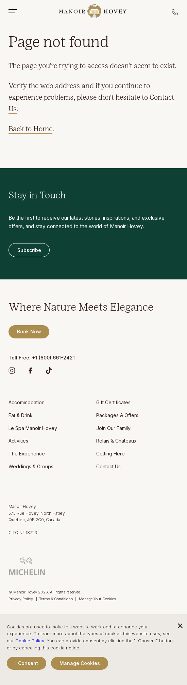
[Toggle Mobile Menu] (16, 11)
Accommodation (26, 402)
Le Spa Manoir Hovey (32, 428)
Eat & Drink (20, 415)
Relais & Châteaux (116, 441)
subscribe (29, 250)
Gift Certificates (113, 402)
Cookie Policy (29, 640)
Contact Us (108, 466)
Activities (18, 441)
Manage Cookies (80, 663)
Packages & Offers (117, 415)
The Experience (26, 453)
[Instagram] (11, 372)
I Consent (26, 663)
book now (29, 331)
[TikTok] (49, 372)
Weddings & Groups (30, 466)
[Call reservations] (175, 14)
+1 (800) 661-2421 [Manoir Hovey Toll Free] (53, 357)
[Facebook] (30, 372)
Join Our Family (113, 428)
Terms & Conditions (56, 598)
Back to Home (30, 129)
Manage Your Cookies (97, 598)
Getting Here (110, 453)
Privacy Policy (21, 598)
